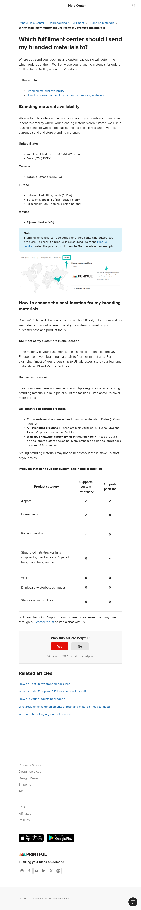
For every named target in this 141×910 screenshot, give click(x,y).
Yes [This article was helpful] (59, 647)
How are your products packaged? (42, 699)
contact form (45, 622)
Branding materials (101, 23)
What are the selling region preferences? (45, 714)
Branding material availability (45, 91)
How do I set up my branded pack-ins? (44, 684)
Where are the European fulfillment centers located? (52, 691)
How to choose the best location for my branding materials (65, 95)
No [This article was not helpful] (80, 647)
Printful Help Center (31, 23)
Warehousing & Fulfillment (67, 23)
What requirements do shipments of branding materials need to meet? (64, 707)
